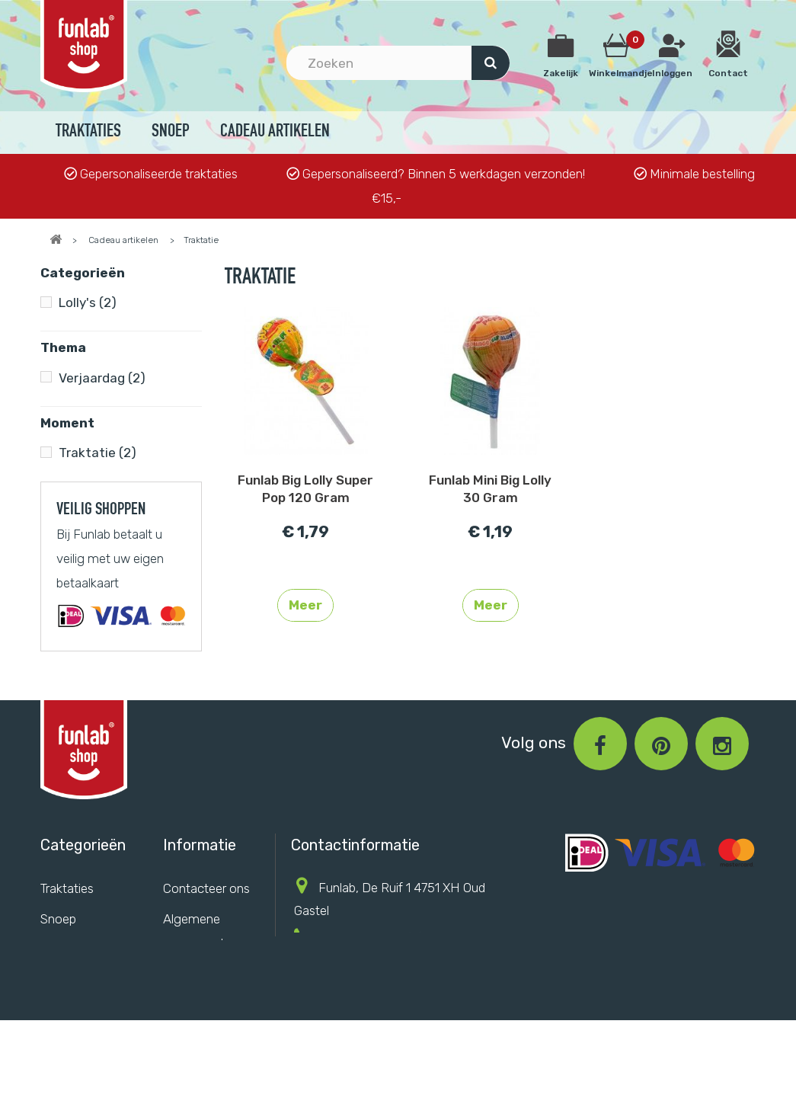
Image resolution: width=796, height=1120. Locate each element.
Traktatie (97, 452)
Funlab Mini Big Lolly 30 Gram (490, 488)
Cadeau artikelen (275, 132)
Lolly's (88, 302)
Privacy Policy (202, 987)
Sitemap (186, 1018)
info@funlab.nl (404, 979)
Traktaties (88, 132)
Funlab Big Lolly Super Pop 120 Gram (305, 488)
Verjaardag (102, 378)
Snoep (171, 132)
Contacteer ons (206, 901)
